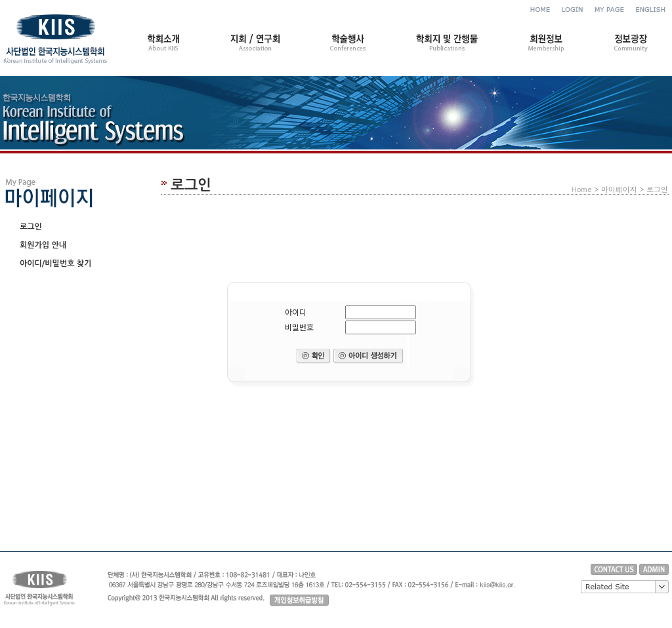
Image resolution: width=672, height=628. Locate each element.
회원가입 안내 (43, 245)
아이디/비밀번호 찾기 (55, 263)
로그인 (31, 227)
